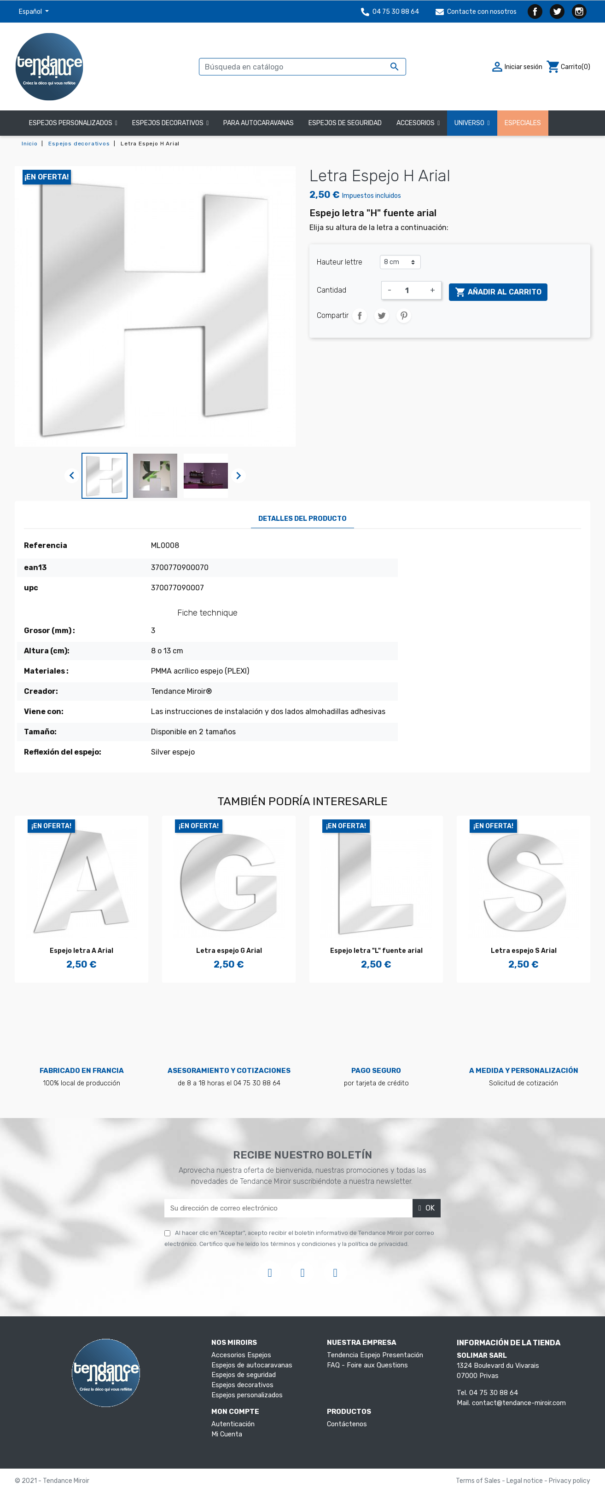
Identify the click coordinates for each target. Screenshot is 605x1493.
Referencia (45, 545)
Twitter (557, 11)
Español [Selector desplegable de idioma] (31, 12)
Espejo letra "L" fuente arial (376, 951)
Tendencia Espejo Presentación (375, 1355)
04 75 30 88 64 (390, 12)
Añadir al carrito (498, 292)
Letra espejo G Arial (229, 951)
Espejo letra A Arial (81, 951)
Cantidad (331, 290)
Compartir (359, 315)
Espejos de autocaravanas (251, 1365)
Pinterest (403, 315)
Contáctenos (347, 1424)
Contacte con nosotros (476, 12)
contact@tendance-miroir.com (519, 1403)
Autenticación (233, 1424)
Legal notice (525, 1481)
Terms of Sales (479, 1481)
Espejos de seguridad (243, 1375)
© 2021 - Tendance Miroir (52, 1481)
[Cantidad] (411, 290)
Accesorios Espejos (241, 1355)
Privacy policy (569, 1481)
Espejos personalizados (247, 1395)
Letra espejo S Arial (524, 951)
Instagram (579, 11)
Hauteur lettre (339, 262)
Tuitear (381, 315)
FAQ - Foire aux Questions (367, 1365)
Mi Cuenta (226, 1434)
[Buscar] (302, 66)
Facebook (535, 11)
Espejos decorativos (242, 1385)
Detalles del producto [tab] (302, 519)
